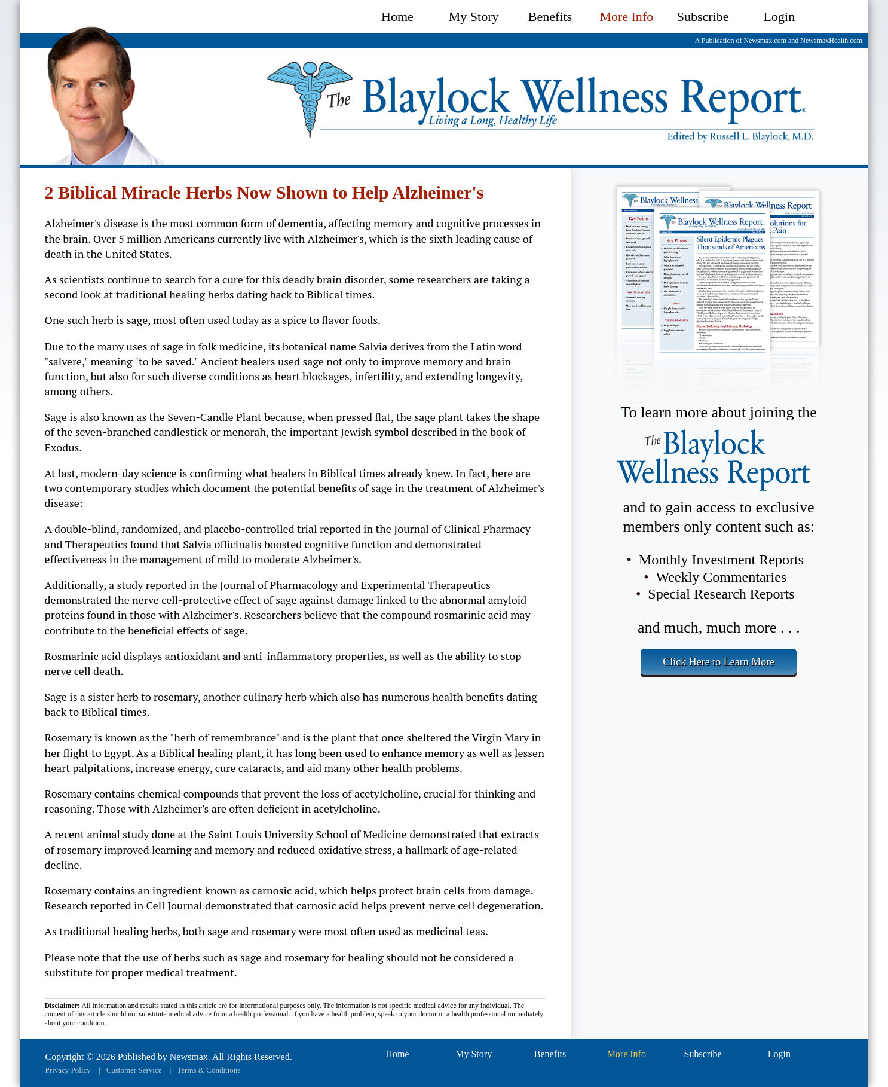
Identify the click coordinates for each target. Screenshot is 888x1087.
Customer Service (134, 1069)
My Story (474, 16)
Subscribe (703, 16)
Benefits (550, 16)
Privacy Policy (68, 1069)
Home (397, 16)
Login (779, 16)
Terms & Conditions (208, 1069)
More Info (626, 16)
